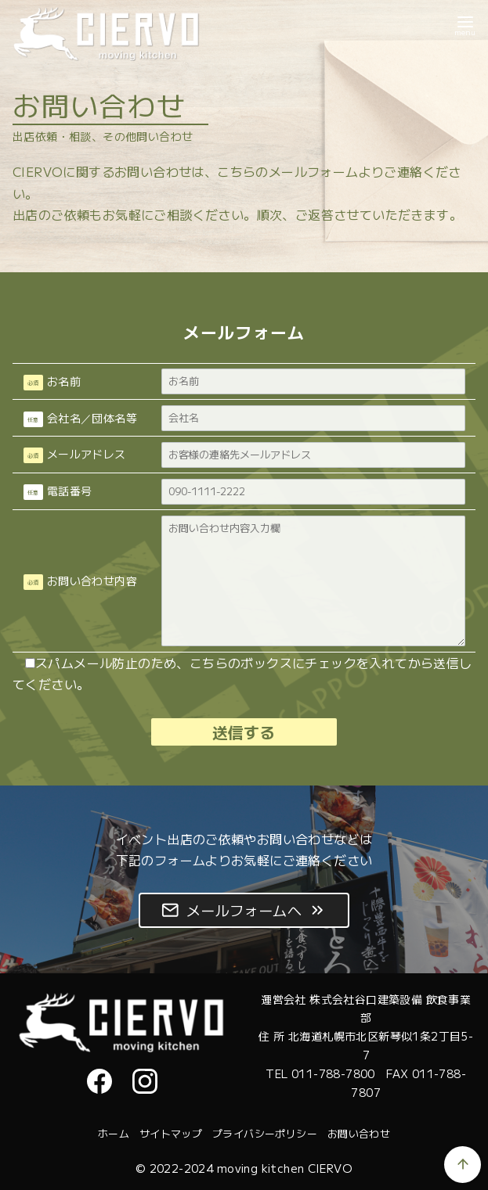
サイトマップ (170, 1133)
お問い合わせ (358, 1133)
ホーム (113, 1133)
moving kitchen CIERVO (284, 1167)
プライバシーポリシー (264, 1133)
